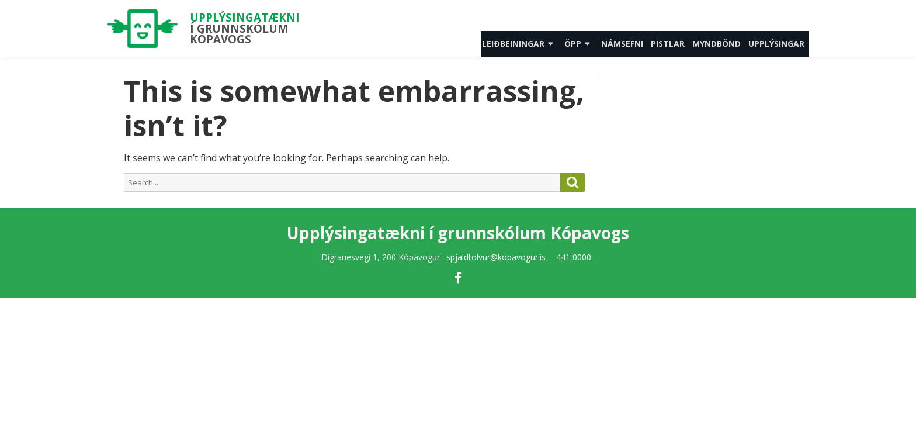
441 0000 (573, 257)
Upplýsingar (776, 43)
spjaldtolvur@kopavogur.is (496, 257)
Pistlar (668, 43)
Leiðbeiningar (513, 43)
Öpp (572, 43)
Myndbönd (716, 43)
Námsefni (622, 43)
